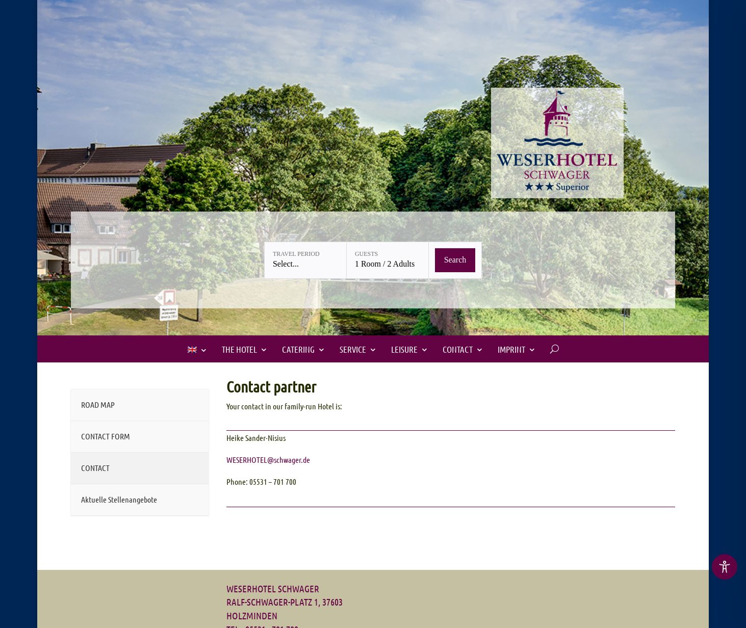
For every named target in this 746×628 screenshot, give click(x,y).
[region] (724, 567)
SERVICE (353, 349)
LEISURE (404, 349)
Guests (366, 253)
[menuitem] (197, 349)
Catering (298, 349)
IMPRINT (511, 349)
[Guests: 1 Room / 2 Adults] (387, 260)
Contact (458, 349)
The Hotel (239, 349)
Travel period (296, 253)
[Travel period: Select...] (305, 260)
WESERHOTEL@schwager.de (268, 459)
